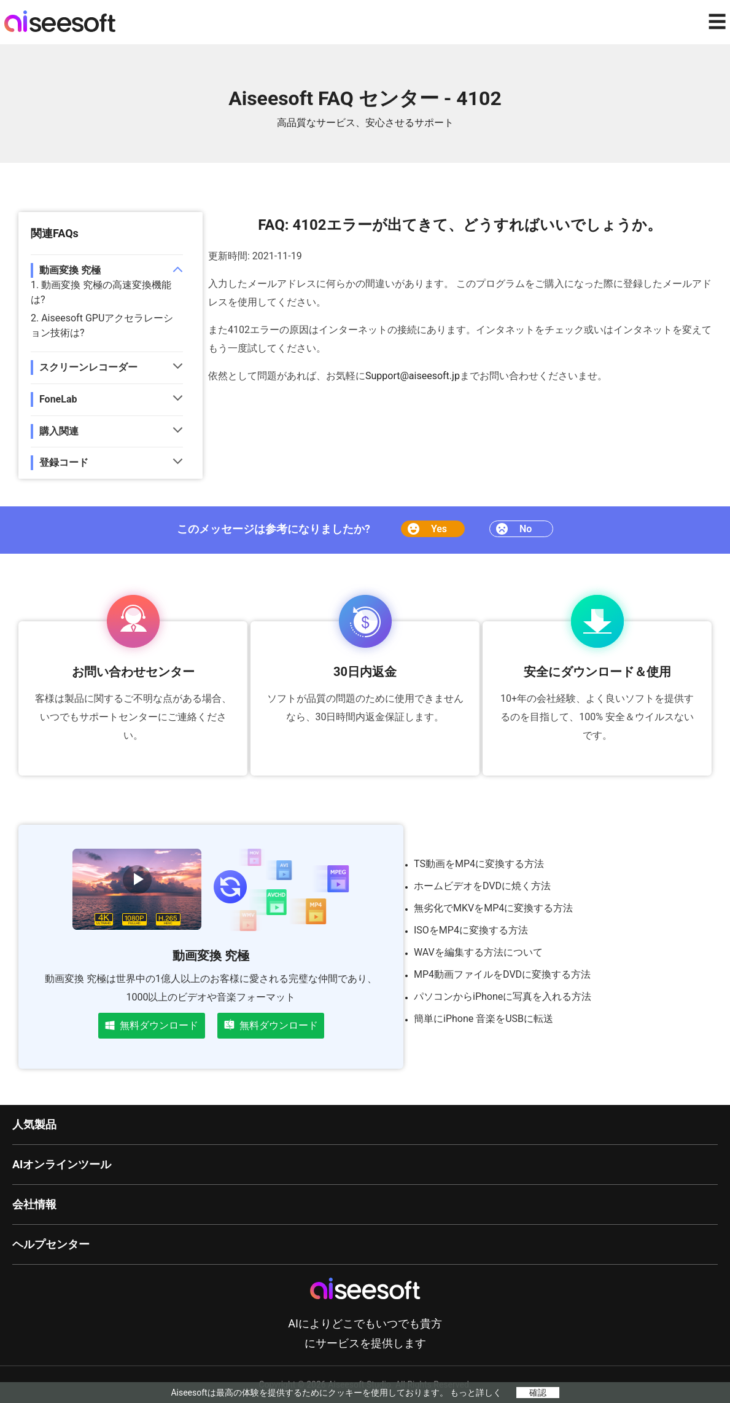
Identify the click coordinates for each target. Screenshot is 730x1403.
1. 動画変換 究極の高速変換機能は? (101, 292)
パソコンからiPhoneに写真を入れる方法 (502, 996)
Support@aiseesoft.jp (412, 376)
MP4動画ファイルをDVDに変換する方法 (502, 974)
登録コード (63, 462)
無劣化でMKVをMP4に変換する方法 (493, 908)
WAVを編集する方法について (478, 952)
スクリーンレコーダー (88, 367)
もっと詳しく (476, 1392)
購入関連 (59, 431)
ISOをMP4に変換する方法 (471, 930)
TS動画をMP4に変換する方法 (479, 864)
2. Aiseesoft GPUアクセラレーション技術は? (102, 325)
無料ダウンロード (151, 1025)
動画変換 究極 (70, 270)
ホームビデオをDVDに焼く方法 (482, 886)
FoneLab (58, 399)
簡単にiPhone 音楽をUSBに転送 (483, 1018)
